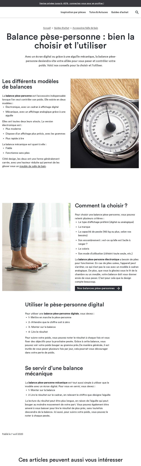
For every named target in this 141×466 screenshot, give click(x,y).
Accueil (47, 28)
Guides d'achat (61, 28)
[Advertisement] (70, 185)
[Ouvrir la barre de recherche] (137, 12)
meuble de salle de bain (33, 166)
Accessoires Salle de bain (85, 28)
